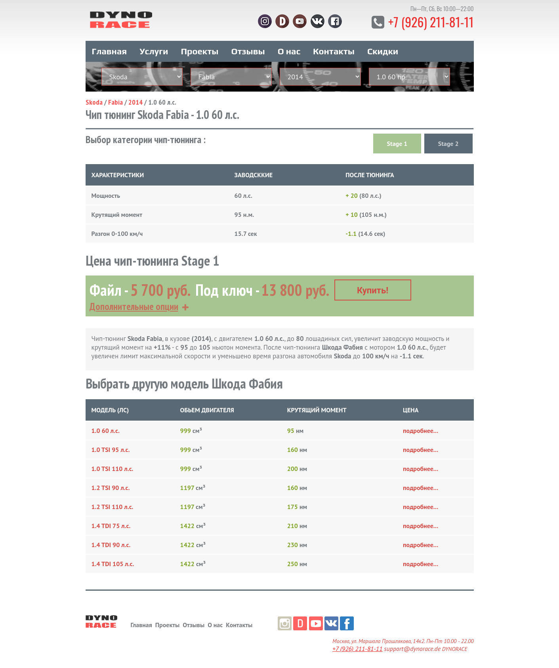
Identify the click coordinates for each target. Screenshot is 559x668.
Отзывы (248, 51)
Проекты (199, 51)
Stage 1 (397, 143)
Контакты (334, 51)
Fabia (115, 101)
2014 (135, 101)
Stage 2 (448, 143)
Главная (109, 51)
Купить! (372, 290)
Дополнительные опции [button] (134, 306)
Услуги (153, 51)
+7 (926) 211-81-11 (431, 21)
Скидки (382, 51)
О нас (289, 51)
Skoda (94, 101)
